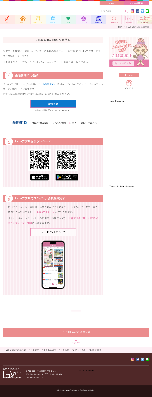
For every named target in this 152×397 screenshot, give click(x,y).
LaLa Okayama (116, 101)
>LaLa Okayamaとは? (15, 350)
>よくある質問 (49, 350)
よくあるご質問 (59, 123)
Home (112, 3)
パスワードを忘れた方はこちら (84, 123)
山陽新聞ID (49, 84)
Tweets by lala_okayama (121, 186)
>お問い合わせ (79, 350)
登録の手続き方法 (40, 123)
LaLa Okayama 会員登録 (76, 332)
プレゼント (129, 84)
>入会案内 (34, 350)
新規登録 (53, 103)
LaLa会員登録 (136, 3)
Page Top (76, 342)
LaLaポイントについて (53, 232)
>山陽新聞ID (95, 350)
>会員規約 (64, 350)
